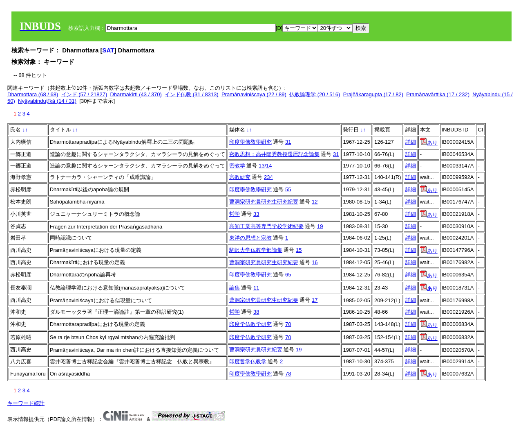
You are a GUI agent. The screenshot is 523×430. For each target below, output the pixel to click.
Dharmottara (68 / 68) (32, 94)
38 (256, 312)
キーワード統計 (26, 403)
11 (256, 288)
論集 (234, 288)
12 (314, 202)
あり (429, 143)
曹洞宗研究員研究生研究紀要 (263, 202)
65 (288, 275)
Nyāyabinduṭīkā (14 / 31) (47, 101)
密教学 (237, 166)
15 (299, 250)
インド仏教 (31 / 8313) (192, 94)
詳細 (410, 142)
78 (288, 374)
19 (320, 226)
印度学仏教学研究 (250, 324)
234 (268, 177)
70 (288, 324)
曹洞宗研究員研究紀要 (255, 349)
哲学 (234, 214)
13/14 (265, 166)
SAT (108, 50)
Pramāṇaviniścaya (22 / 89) (253, 94)
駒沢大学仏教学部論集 (255, 250)
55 (288, 189)
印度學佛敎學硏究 (250, 142)
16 (314, 262)
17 (314, 300)
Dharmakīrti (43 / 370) (135, 94)
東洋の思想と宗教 (250, 238)
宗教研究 (239, 177)
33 (256, 214)
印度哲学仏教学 (247, 361)
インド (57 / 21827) (84, 94)
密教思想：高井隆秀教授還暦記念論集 (274, 154)
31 (288, 142)
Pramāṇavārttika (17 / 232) (437, 94)
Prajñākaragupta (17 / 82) (373, 94)
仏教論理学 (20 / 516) (314, 94)
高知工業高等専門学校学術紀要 (266, 226)
